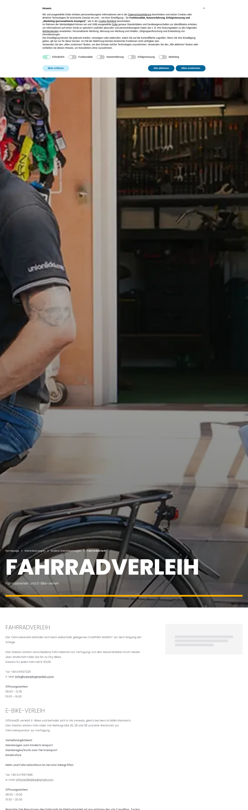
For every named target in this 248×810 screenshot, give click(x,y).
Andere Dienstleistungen (66, 550)
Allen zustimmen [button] (190, 68)
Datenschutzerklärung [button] (139, 14)
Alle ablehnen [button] (161, 68)
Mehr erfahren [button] (56, 68)
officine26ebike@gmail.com (34, 780)
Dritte (115, 24)
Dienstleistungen (35, 550)
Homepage (12, 550)
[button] (204, 8)
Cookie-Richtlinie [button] (107, 21)
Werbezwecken (50, 31)
